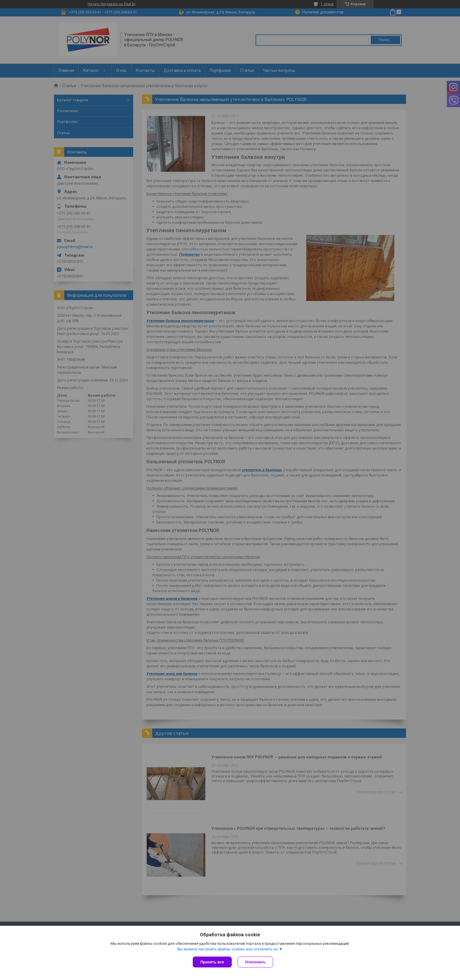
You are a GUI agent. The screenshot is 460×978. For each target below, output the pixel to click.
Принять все (212, 962)
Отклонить (255, 962)
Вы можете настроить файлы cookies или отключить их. (228, 949)
